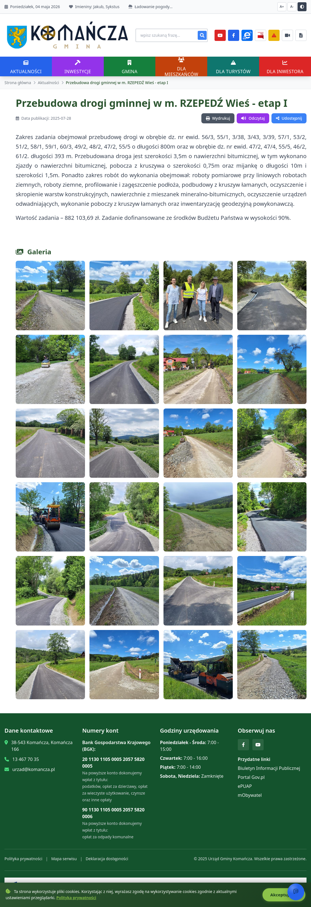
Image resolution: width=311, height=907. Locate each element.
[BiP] (260, 34)
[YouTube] (220, 34)
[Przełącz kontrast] (302, 6)
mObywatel (250, 793)
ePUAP (245, 784)
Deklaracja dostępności (107, 856)
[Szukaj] (202, 34)
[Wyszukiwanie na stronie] (167, 34)
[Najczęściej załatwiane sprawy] (287, 34)
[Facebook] (233, 34)
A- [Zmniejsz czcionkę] (292, 6)
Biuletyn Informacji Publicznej (269, 766)
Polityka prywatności (23, 856)
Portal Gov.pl (251, 775)
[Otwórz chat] (295, 891)
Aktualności (48, 80)
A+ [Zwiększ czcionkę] (282, 6)
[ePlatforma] (247, 34)
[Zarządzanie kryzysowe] (274, 34)
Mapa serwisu (64, 856)
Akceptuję (283, 895)
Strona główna (17, 80)
